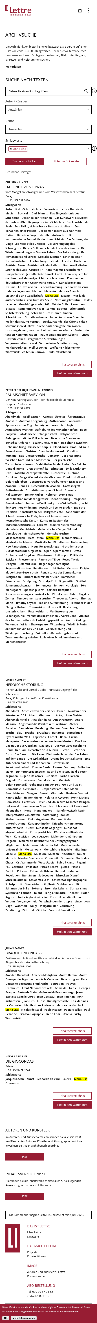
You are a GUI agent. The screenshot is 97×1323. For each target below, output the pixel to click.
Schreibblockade (16, 880)
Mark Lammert (15, 680)
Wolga (34, 905)
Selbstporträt (13, 884)
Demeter (53, 455)
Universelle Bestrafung (63, 607)
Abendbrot (12, 711)
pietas (65, 867)
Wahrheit (21, 905)
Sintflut (81, 581)
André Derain (68, 975)
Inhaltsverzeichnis (72, 364)
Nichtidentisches (72, 546)
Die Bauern (22, 754)
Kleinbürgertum (38, 819)
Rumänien (29, 875)
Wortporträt (13, 1018)
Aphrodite (75, 421)
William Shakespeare (34, 624)
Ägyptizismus (76, 416)
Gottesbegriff (71, 486)
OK (6, 1318)
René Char (53, 1014)
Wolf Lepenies (38, 347)
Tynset (84, 334)
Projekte (32, 1252)
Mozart (65, 295)
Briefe (9, 1066)
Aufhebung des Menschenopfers (56, 429)
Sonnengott (43, 585)
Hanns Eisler (13, 797)
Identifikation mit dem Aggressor (26, 499)
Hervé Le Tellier (16, 1056)
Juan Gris (28, 1001)
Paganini (82, 862)
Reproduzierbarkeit (68, 871)
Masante (50, 291)
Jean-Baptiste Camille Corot (44, 274)
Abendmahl (13, 416)
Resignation (13, 577)
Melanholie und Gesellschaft (24, 295)
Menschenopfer (33, 533)
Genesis (24, 486)
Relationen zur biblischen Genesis (55, 568)
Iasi (51, 806)
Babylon (10, 434)
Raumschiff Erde (49, 559)
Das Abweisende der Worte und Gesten (47, 741)
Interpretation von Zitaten (22, 815)
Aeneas (48, 416)
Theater (73, 893)
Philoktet (32, 867)
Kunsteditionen (36, 1256)
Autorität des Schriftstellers (23, 209)
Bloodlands (60, 447)
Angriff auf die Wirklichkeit (36, 724)
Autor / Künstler (16, 101)
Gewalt (44, 793)
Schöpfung (30, 581)
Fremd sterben (47, 780)
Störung (37, 888)
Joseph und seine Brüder (55, 507)
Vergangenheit (27, 901)
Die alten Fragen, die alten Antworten (41, 235)
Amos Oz (11, 421)
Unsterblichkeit (15, 339)
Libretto (42, 525)
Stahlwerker (65, 884)
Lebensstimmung (51, 287)
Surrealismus (78, 888)
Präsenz (22, 871)
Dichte (65, 750)
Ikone (27, 810)
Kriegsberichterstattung (67, 823)
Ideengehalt (13, 810)
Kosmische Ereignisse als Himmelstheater (43, 516)
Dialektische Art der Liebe (52, 464)
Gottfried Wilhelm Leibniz (43, 265)
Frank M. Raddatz (41, 390)
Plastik (75, 867)
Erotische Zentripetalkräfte (31, 473)
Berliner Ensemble (62, 728)
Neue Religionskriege (45, 546)
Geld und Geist (71, 784)
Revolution (12, 875)
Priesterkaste (27, 559)
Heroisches (12, 802)
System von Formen (18, 893)
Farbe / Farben (69, 776)
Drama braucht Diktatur (66, 758)
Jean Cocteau (46, 996)
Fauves (71, 983)
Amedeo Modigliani (44, 975)
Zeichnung (67, 905)
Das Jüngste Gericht (32, 455)
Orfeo (77, 551)
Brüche (29, 732)
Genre (9, 121)
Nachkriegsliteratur (67, 300)
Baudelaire (26, 728)
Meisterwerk (33, 849)
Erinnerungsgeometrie (30, 771)
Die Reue (38, 754)
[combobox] (48, 109)
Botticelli (23, 213)
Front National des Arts (37, 988)
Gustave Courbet (77, 793)
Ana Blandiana (41, 719)
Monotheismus (72, 538)
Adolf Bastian (31, 416)
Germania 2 (13, 789)
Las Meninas (79, 1001)
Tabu (73, 594)
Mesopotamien (15, 538)
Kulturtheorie (14, 828)
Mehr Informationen (23, 1318)
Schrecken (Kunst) (67, 875)
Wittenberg (57, 624)
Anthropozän (58, 421)
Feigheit (10, 780)
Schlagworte (13, 140)
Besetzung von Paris (74, 979)
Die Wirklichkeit (38, 758)
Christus (30, 451)
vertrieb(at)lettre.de (39, 1296)
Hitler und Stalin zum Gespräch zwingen (64, 802)
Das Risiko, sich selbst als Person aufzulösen (43, 226)
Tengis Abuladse (55, 893)
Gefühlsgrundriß (16, 784)
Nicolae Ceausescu (30, 858)
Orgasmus (12, 1083)
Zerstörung (12, 910)
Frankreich (12, 988)
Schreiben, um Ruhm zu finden (51, 313)
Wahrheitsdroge (76, 620)
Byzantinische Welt (17, 737)
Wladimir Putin (77, 624)
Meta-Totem (36, 538)
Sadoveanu (45, 875)
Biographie (12, 962)
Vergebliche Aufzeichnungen (46, 339)
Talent (38, 893)
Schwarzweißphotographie (69, 880)
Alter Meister (74, 715)
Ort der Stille (60, 304)
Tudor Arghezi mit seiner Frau (37, 897)
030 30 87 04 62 (42, 1291)
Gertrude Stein (27, 992)
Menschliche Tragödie (58, 849)
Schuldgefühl (47, 581)
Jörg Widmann (27, 507)
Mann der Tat (49, 845)
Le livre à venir (27, 287)
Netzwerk (33, 1236)
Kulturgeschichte (23, 698)
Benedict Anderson (17, 442)
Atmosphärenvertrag (19, 429)
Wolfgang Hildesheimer (65, 347)
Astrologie (66, 425)
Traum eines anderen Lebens (58, 334)
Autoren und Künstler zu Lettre (46, 1272)
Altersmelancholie (17, 719)
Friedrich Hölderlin (74, 261)
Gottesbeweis (14, 490)
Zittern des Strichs (34, 910)
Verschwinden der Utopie (55, 901)
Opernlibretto (62, 551)
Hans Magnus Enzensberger (63, 269)
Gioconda (57, 793)
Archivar (61, 724)
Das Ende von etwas (24, 186)
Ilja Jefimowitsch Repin (70, 810)
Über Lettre (34, 1232)
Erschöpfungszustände (44, 261)
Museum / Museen (46, 854)
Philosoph (61, 555)
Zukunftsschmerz (60, 352)
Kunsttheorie (50, 698)
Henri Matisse (80, 797)
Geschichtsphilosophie (46, 486)
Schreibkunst (14, 317)
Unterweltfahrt (38, 611)
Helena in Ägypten (57, 797)
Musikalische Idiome (18, 542)
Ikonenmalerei (43, 810)
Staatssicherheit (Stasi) (40, 884)
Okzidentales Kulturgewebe (23, 551)
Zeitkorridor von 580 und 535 (24, 628)
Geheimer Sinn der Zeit (44, 784)
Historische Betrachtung (34, 962)
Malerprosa (30, 845)
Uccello (67, 1014)
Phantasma (44, 555)
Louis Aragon (40, 836)
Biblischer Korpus (39, 447)
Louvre (67, 1079)
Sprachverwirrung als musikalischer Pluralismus (36, 594)
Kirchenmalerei (15, 819)
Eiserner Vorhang (64, 767)
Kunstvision (21, 836)
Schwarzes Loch (39, 880)
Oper (47, 551)
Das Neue (45, 745)
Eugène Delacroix (31, 776)
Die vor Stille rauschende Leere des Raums (51, 248)
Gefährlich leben (16, 481)
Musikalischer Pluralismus (52, 542)
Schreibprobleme (36, 317)
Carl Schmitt (40, 213)
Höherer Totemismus (59, 494)
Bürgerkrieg (74, 732)
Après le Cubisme (47, 979)
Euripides (11, 477)
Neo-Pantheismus (17, 546)
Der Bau (20, 750)
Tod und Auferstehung (53, 603)
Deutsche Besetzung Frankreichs (26, 983)
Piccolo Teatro (49, 867)
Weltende (11, 624)
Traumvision (37, 607)
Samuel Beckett (57, 308)
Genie (73, 988)
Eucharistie (58, 473)
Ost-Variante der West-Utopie (35, 862)
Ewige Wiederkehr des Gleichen (40, 477)
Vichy (77, 1014)
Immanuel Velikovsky (40, 503)
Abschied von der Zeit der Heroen (43, 711)
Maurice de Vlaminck (70, 1005)
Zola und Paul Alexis (61, 910)
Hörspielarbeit (14, 274)
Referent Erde (28, 564)
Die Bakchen (80, 464)
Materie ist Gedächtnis (20, 529)
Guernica (70, 490)
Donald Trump (14, 468)
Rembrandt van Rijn (31, 308)
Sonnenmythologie (66, 585)
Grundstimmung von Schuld (44, 490)
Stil (78, 884)
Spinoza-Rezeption (59, 590)
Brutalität (43, 732)
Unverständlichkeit (71, 897)
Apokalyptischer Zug (18, 425)
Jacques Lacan (14, 1079)
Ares (55, 425)
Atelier (73, 724)
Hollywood (12, 806)
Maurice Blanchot (69, 291)
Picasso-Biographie (31, 1014)
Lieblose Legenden (17, 291)
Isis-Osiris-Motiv (67, 503)
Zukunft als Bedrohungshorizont (57, 633)
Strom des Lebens (56, 888)
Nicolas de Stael (31, 1009)
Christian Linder (16, 182)
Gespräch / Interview (18, 404)
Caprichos (39, 737)
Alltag (59, 715)
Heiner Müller (34, 494)
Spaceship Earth (34, 590)
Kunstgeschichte (41, 832)
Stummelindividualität (19, 326)
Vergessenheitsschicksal (21, 343)
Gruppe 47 (36, 269)
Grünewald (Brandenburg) (56, 992)
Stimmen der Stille (17, 888)
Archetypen (42, 425)
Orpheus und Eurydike (20, 555)
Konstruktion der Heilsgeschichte (41, 512)
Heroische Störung (24, 684)
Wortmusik (12, 352)
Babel (83, 429)
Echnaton (56, 468)
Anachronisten (63, 719)
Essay (8, 196)
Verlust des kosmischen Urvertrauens (51, 615)
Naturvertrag (79, 542)
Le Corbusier (13, 1005)
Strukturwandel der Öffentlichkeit (65, 321)
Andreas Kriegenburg (33, 421)
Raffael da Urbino (41, 871)
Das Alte (80, 741)
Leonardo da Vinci (76, 287)
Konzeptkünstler (39, 823)
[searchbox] (48, 109)
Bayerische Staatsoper (65, 438)
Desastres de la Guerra (43, 750)
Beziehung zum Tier (46, 442)
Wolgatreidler (49, 905)
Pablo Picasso (65, 862)
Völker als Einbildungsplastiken (43, 620)
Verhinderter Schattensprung (58, 343)
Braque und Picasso (25, 953)
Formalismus (26, 780)
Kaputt (64, 815)
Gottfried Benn (15, 265)
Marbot (37, 291)
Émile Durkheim (75, 468)
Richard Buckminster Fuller (41, 577)
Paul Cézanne (14, 867)
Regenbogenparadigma (54, 564)
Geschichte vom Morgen (21, 793)
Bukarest (58, 732)
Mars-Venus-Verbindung (65, 525)
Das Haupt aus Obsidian (21, 745)
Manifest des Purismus (39, 1005)
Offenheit (51, 858)
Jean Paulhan (66, 996)
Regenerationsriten (18, 568)
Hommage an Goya (33, 806)
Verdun (10, 901)
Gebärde (64, 780)
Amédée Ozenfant (17, 975)
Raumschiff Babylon (25, 394)
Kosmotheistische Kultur (21, 520)
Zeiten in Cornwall (34, 352)
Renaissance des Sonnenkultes (61, 572)
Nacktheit (67, 854)
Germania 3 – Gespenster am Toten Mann (50, 789)
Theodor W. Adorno (65, 598)
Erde (8, 473)
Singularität (66, 581)
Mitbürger (80, 849)
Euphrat (73, 473)
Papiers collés (73, 1009)
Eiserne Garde (41, 767)
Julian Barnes (14, 948)
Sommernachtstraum (19, 585)
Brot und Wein (79, 447)
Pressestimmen (36, 1276)
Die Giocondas (19, 1061)
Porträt (10, 871)
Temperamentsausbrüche (34, 598)
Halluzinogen (14, 494)
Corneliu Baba (57, 737)
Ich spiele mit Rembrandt (72, 806)
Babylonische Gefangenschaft (38, 434)
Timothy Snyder (26, 603)
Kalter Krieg (50, 815)
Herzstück (28, 802)
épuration (57, 983)
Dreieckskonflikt (37, 468)
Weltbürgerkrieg (16, 347)
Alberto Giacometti (41, 715)
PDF (25, 1157)
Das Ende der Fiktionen (37, 217)
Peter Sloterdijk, (17, 390)
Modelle (10, 854)
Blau (20, 732)
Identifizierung (60, 499)
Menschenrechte (58, 533)
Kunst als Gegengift (48, 828)
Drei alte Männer (49, 256)
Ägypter (60, 416)
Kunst (37, 698)
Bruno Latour (14, 451)
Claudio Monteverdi (52, 451)
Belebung (41, 728)
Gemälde (61, 988)
